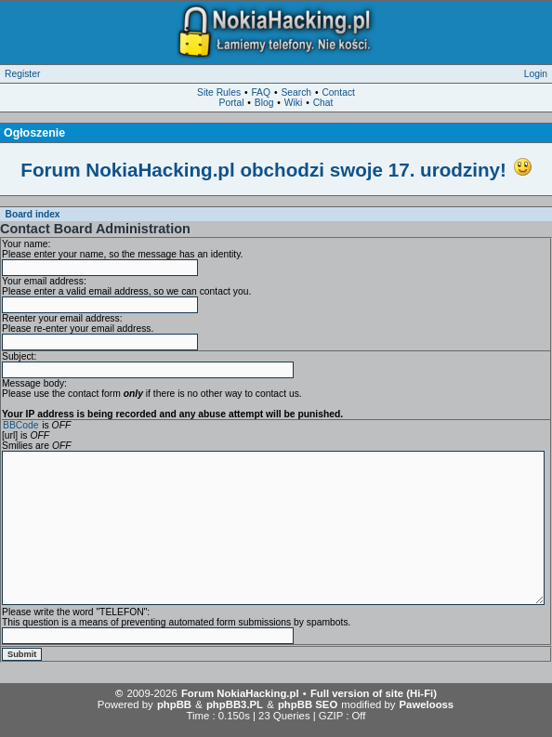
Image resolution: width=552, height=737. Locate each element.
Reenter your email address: (62, 318)
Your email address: (44, 281)
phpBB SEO (307, 704)
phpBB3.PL (234, 704)
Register (22, 74)
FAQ (260, 92)
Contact (338, 92)
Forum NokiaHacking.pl (240, 693)
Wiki (293, 103)
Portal (231, 103)
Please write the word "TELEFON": (76, 612)
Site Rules (219, 92)
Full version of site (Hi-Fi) (373, 693)
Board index (33, 214)
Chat (323, 103)
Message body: (34, 383)
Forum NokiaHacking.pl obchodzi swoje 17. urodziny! (263, 169)
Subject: (19, 356)
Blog (264, 103)
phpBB (174, 704)
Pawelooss (427, 704)
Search (296, 92)
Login (535, 74)
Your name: (26, 244)
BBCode (20, 425)
